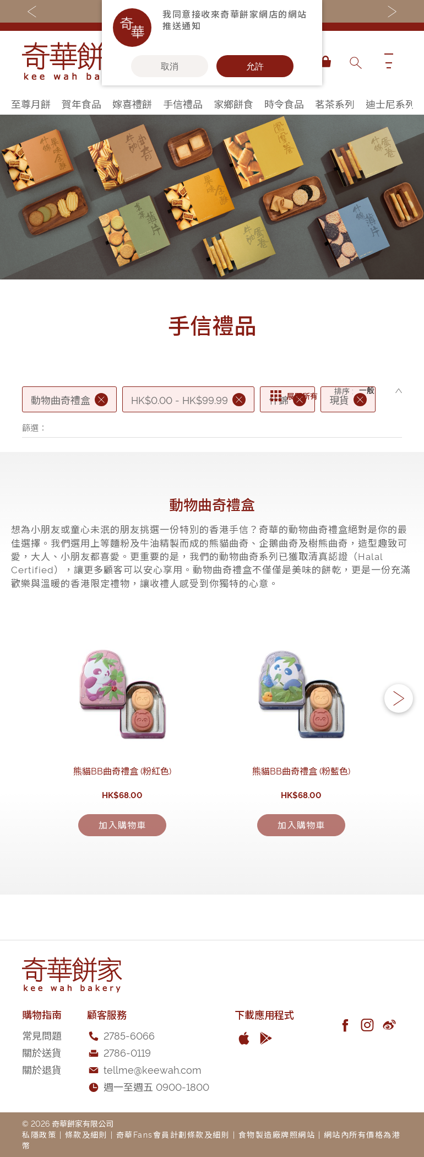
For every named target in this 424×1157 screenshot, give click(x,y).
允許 (255, 66)
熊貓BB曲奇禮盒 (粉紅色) (123, 833)
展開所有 (294, 390)
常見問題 (42, 1077)
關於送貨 (42, 1094)
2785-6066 (129, 1077)
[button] (398, 730)
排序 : (344, 390)
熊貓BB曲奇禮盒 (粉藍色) (302, 833)
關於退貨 (42, 1111)
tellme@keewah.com (153, 1111)
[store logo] (77, 62)
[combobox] (355, 61)
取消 (170, 66)
